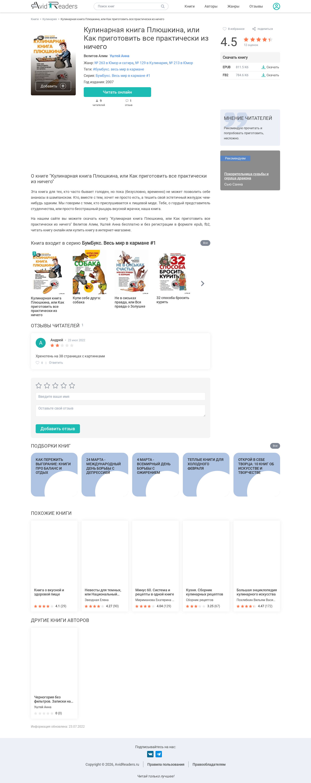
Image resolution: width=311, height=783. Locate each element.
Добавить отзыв (57, 429)
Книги (190, 6)
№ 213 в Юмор (181, 63)
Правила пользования (165, 764)
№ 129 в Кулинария (151, 63)
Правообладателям (209, 764)
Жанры (233, 6)
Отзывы (256, 6)
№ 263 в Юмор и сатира (114, 63)
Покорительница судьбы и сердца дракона (246, 176)
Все (205, 243)
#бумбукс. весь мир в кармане (118, 69)
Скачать (273, 67)
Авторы (211, 6)
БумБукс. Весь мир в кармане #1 (123, 75)
